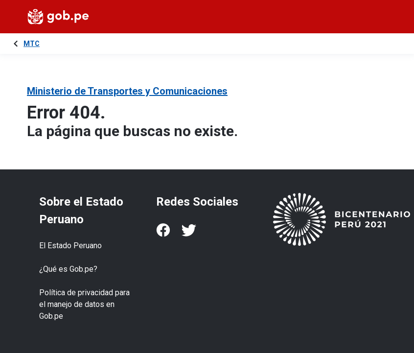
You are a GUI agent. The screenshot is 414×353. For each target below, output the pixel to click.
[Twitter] (189, 230)
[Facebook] (163, 230)
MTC (31, 43)
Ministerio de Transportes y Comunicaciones (127, 91)
